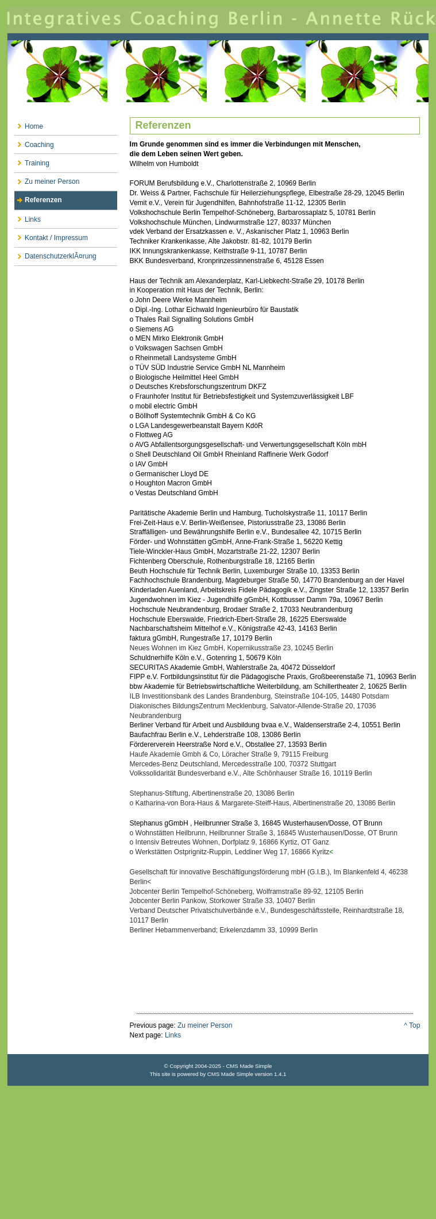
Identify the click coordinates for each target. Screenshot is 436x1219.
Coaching (34, 142)
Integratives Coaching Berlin (218, 67)
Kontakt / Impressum (51, 235)
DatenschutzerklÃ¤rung (55, 254)
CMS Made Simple (230, 1074)
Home (28, 123)
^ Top (412, 1025)
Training (31, 160)
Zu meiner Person (46, 179)
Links (27, 216)
